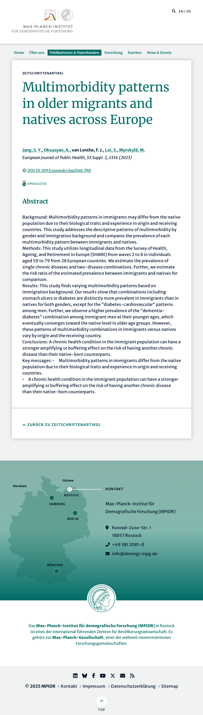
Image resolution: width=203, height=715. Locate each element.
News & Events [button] (159, 52)
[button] (174, 11)
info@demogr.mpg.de (134, 553)
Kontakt (69, 686)
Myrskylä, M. (132, 150)
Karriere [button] (135, 52)
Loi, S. (111, 150)
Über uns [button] (36, 52)
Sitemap (169, 686)
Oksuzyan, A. (57, 150)
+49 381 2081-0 (128, 544)
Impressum (94, 686)
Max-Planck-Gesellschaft (77, 637)
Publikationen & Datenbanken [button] (74, 52)
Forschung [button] (113, 52)
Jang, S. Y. (32, 150)
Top (101, 710)
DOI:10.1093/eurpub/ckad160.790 (59, 170)
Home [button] (19, 52)
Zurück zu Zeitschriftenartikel (64, 424)
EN (181, 11)
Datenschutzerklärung (133, 686)
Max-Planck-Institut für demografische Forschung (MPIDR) (95, 625)
